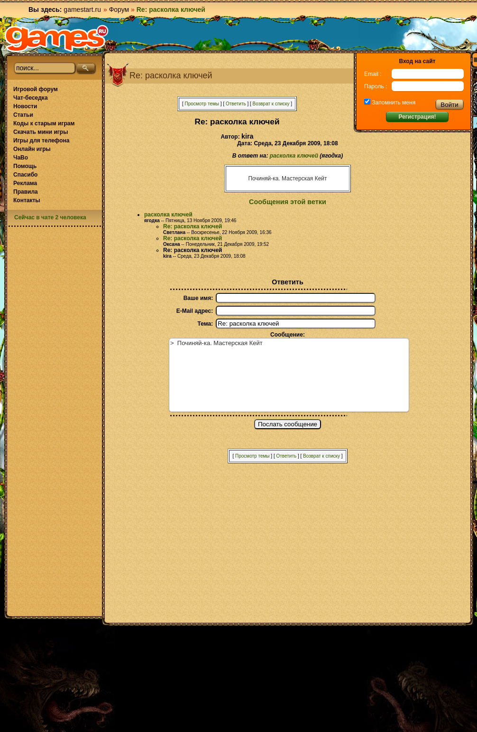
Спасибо (25, 174)
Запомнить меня (392, 102)
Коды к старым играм (43, 123)
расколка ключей (294, 155)
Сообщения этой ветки (287, 202)
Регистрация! (417, 116)
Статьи (23, 115)
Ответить (236, 103)
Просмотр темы (201, 103)
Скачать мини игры (40, 132)
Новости (25, 106)
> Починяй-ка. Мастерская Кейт (289, 375)
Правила (25, 191)
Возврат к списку (271, 103)
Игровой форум (35, 89)
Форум (119, 9)
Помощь (25, 166)
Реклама (25, 183)
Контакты (26, 200)
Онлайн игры (32, 149)
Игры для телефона (41, 140)
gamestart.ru (82, 9)
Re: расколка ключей (192, 226)
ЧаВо (20, 157)
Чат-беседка (30, 97)
